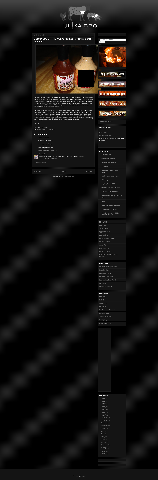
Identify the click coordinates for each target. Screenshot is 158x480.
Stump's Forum (104, 228)
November (104, 420)
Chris (40, 154)
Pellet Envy (102, 300)
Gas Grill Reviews (105, 135)
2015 (103, 398)
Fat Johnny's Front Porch (109, 176)
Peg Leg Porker (40, 99)
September (104, 425)
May (102, 437)
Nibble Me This (106, 155)
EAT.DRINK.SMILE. (105, 273)
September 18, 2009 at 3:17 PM (47, 150)
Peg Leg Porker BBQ (108, 184)
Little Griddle (103, 132)
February (104, 445)
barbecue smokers (108, 138)
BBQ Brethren (103, 235)
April (102, 439)
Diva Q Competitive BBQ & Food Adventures (110, 213)
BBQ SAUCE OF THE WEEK (47, 129)
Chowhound (103, 283)
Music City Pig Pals (105, 323)
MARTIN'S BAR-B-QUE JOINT (111, 205)
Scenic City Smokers (105, 316)
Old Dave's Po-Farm (108, 158)
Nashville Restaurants (106, 276)
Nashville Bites (104, 270)
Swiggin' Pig (103, 303)
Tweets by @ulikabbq (106, 121)
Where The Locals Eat (106, 286)
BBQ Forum (103, 225)
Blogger (82, 476)
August (103, 428)
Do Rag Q (102, 306)
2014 (103, 401)
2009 (103, 415)
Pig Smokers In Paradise (107, 310)
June (102, 434)
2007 (103, 454)
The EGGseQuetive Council (110, 188)
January (104, 448)
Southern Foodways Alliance (108, 266)
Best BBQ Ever (104, 248)
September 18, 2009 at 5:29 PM (47, 159)
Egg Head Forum (104, 232)
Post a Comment (41, 162)
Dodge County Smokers (109, 209)
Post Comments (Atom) (67, 176)
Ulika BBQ (102, 296)
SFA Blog (104, 180)
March (103, 442)
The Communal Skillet (108, 162)
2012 (103, 407)
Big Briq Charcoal (104, 251)
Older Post (89, 171)
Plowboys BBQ (104, 313)
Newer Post (38, 171)
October (104, 423)
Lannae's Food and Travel (107, 280)
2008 (103, 451)
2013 (103, 404)
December (104, 417)
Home (64, 171)
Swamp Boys (103, 320)
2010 (103, 412)
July (102, 431)
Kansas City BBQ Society (107, 238)
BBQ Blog (104, 166)
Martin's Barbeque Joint (48, 103)
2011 (103, 409)
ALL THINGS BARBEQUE (109, 192)
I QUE (103, 201)
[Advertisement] (107, 359)
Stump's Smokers (104, 241)
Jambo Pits (102, 245)
